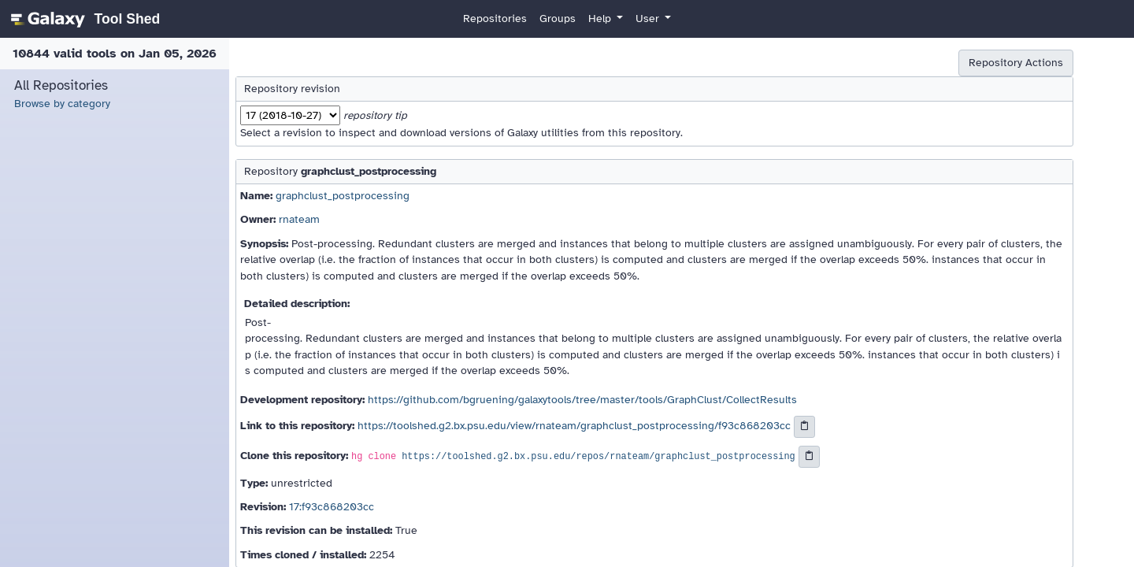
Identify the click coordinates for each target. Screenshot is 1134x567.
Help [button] (601, 18)
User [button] (649, 18)
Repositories (495, 18)
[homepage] (83, 19)
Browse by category (62, 103)
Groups (557, 18)
